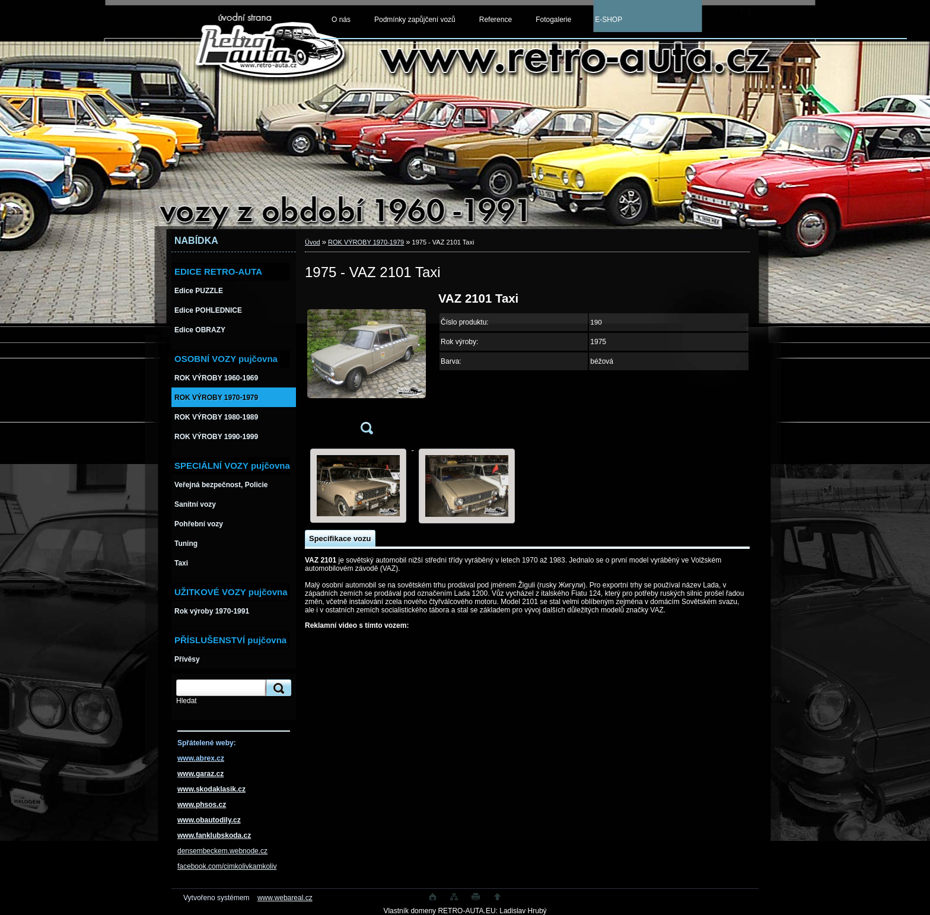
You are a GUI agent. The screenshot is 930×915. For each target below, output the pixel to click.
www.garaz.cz (200, 774)
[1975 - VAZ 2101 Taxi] (366, 367)
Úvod (312, 242)
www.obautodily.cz (209, 820)
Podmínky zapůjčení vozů (415, 19)
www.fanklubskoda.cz (214, 835)
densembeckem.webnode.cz (222, 851)
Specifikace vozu (340, 538)
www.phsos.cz (201, 804)
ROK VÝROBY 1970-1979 (366, 242)
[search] (277, 688)
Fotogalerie (553, 19)
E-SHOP (608, 19)
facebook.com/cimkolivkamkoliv (226, 866)
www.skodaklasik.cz (211, 789)
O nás (341, 19)
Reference (495, 19)
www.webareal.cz (285, 898)
